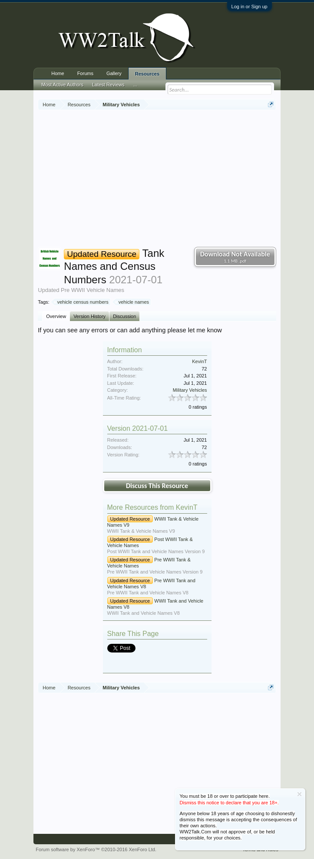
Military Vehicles (190, 390)
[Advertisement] (176, 179)
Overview (56, 316)
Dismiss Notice (299, 794)
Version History (89, 316)
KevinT (199, 361)
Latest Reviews (108, 84)
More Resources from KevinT (152, 507)
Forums (85, 73)
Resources (147, 73)
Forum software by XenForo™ (96, 849)
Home (57, 73)
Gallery (114, 73)
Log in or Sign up (249, 6)
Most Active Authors (62, 84)
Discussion (124, 316)
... (135, 84)
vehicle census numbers (82, 302)
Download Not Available (235, 257)
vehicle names (132, 302)
